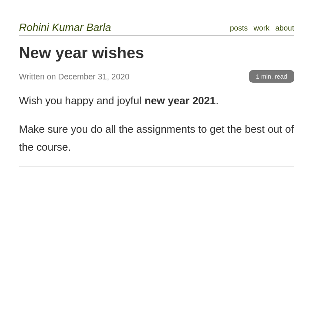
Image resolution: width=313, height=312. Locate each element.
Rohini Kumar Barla (65, 27)
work (261, 28)
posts (239, 28)
